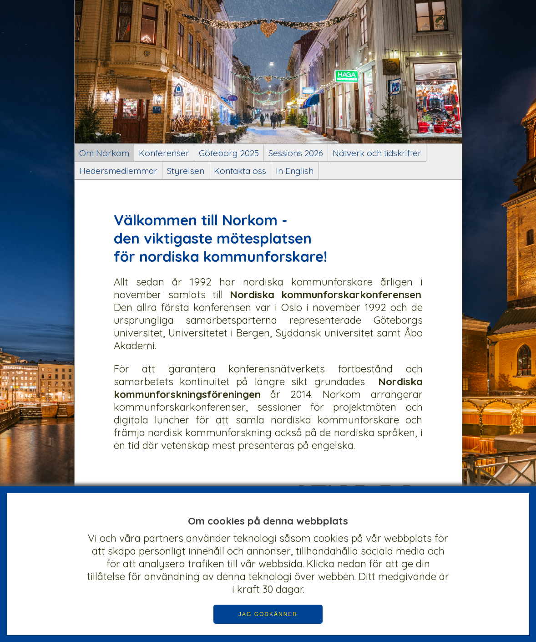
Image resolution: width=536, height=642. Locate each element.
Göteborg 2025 (229, 153)
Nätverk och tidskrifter (377, 153)
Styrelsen (185, 170)
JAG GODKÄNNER (268, 614)
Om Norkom (104, 153)
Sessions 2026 (295, 153)
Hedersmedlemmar (118, 170)
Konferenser (164, 153)
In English (295, 170)
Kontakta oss (240, 170)
